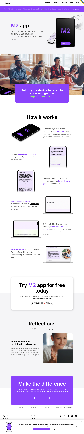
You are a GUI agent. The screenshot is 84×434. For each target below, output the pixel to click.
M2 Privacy (34, 407)
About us (5, 418)
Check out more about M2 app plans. (42, 298)
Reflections (34, 204)
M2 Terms (20, 407)
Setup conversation (42, 398)
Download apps (35, 416)
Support (5, 416)
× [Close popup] (81, 422)
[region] (42, 84)
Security (33, 418)
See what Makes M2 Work (41, 429)
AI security (46, 407)
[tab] (32, 329)
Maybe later (56, 429)
